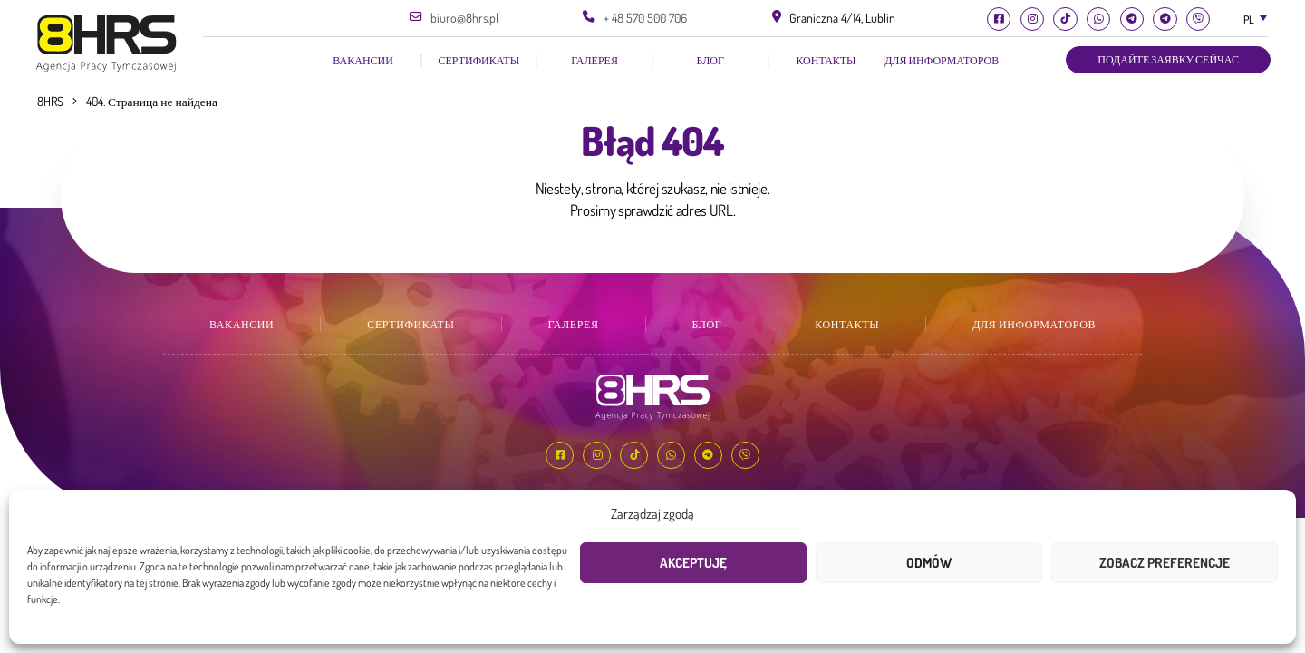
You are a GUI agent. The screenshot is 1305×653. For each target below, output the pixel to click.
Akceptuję (693, 562)
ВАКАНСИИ (363, 60)
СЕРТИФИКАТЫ (479, 60)
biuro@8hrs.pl (464, 17)
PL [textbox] (1248, 19)
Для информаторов (941, 60)
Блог (710, 60)
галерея (594, 60)
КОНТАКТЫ (826, 60)
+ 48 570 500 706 (645, 17)
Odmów (929, 562)
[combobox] (1254, 19)
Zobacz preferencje (1164, 562)
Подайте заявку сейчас (1168, 59)
